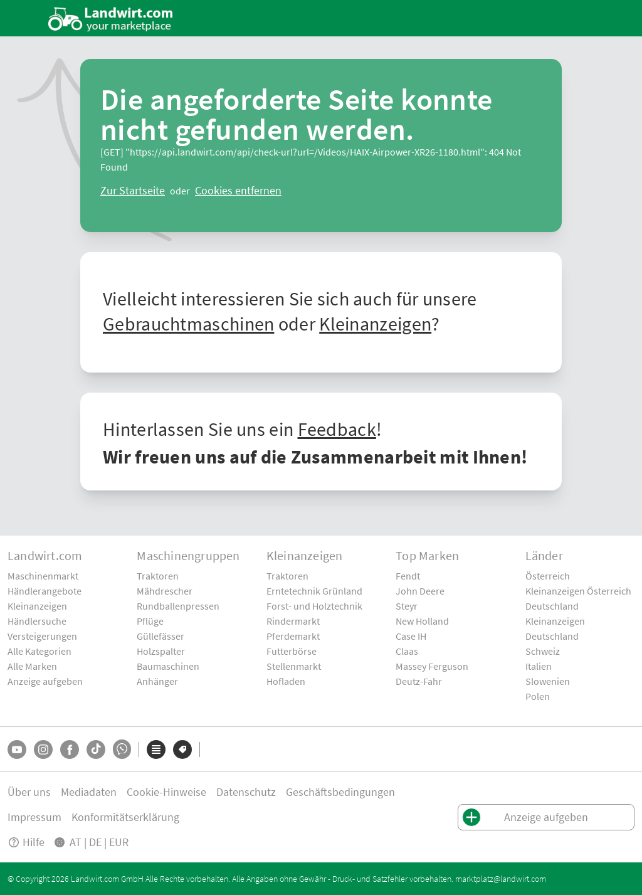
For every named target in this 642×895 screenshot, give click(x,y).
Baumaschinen (168, 666)
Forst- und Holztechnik (314, 606)
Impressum (34, 817)
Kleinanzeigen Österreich (578, 591)
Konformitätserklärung (125, 817)
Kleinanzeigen (375, 324)
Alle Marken (32, 666)
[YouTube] (17, 749)
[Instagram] (43, 749)
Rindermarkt (293, 621)
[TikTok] (96, 749)
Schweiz (542, 651)
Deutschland (552, 606)
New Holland (422, 621)
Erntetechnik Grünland (314, 591)
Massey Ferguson (432, 666)
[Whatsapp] (122, 749)
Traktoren (158, 575)
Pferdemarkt (293, 636)
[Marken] (182, 749)
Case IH (411, 636)
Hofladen (285, 681)
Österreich (547, 575)
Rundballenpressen (178, 606)
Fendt (408, 575)
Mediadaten (89, 792)
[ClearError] (132, 190)
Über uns (29, 792)
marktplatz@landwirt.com (500, 878)
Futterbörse (291, 651)
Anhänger (157, 681)
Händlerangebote (45, 591)
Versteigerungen (42, 636)
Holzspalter (161, 651)
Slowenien (547, 681)
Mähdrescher (164, 591)
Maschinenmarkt (43, 575)
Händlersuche (37, 621)
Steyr (407, 606)
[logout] (238, 190)
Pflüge (150, 621)
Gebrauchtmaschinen (188, 324)
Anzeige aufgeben (45, 681)
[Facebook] (69, 749)
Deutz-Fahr (419, 681)
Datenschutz (246, 792)
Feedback (337, 429)
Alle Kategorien (39, 651)
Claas (407, 651)
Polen (537, 696)
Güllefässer (160, 636)
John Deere (420, 591)
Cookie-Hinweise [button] (166, 792)
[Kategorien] (156, 749)
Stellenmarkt (293, 666)
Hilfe (26, 842)
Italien (538, 666)
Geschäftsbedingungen (340, 792)
